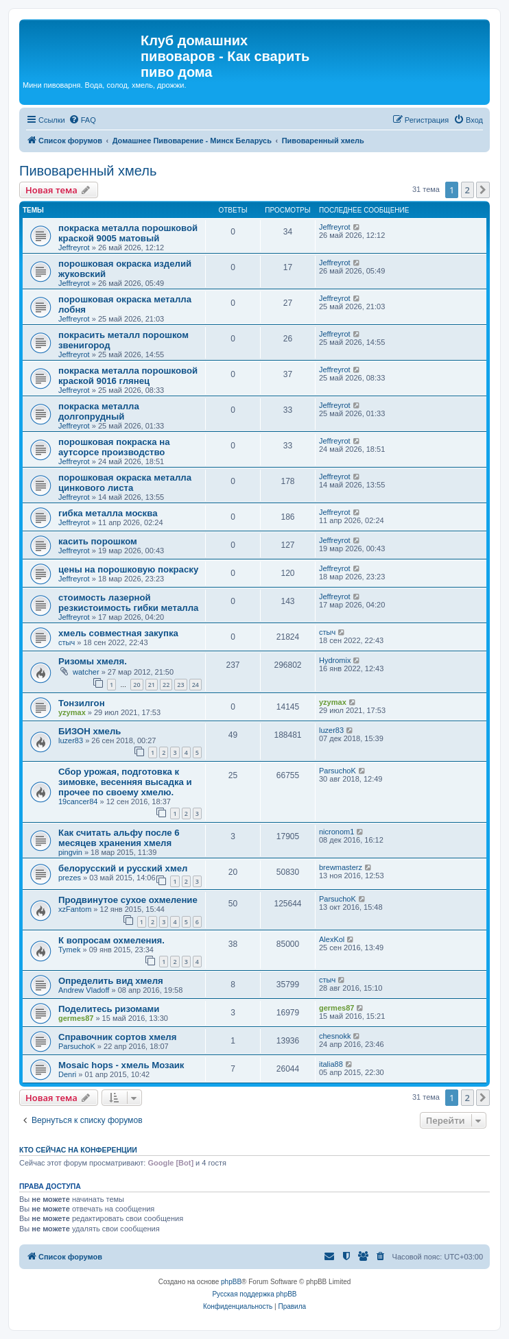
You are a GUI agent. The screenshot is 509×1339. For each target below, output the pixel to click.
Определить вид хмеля (110, 981)
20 (136, 684)
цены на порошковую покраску (128, 569)
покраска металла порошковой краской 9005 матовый (128, 233)
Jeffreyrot (74, 247)
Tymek (69, 949)
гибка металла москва (107, 513)
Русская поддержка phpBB (254, 1294)
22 (166, 684)
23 (180, 684)
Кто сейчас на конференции (78, 1150)
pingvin (70, 852)
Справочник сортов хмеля (117, 1037)
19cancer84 (78, 801)
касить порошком (97, 541)
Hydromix (335, 660)
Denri (67, 1074)
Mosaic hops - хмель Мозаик (121, 1065)
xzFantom (74, 909)
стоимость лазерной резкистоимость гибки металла (128, 602)
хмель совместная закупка (118, 633)
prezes (69, 877)
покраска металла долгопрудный (98, 411)
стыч (66, 642)
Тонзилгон (81, 703)
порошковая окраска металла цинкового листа (124, 482)
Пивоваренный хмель (87, 170)
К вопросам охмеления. (111, 940)
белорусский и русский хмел (122, 868)
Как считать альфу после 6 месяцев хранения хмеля (119, 838)
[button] (483, 190)
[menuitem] (82, 120)
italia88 (331, 1064)
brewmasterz (340, 867)
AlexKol (331, 939)
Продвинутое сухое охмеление (128, 900)
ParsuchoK (337, 771)
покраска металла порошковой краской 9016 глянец (128, 375)
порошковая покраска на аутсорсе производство (113, 447)
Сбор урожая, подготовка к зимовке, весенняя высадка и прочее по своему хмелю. (125, 782)
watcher (86, 672)
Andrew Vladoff (83, 990)
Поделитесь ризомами (108, 1009)
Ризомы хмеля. (92, 661)
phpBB (231, 1282)
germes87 (75, 1018)
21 (151, 684)
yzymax (72, 712)
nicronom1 (336, 832)
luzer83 (70, 740)
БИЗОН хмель (89, 731)
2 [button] (467, 190)
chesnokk (335, 1036)
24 (195, 684)
